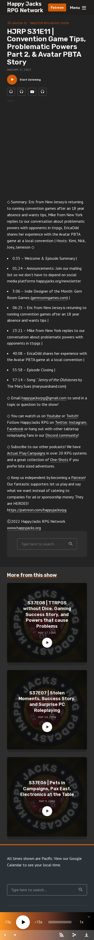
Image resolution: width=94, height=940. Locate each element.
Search (71, 544)
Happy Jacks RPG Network (25, 7)
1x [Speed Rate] (81, 922)
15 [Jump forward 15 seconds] (38, 922)
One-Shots (59, 459)
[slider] (59, 922)
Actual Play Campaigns (26, 453)
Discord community (61, 435)
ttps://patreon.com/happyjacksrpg (37, 509)
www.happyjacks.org (24, 527)
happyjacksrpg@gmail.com (44, 397)
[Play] (23, 922)
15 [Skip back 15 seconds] (7, 922)
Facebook (15, 428)
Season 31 (19, 23)
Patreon (57, 7)
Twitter (61, 422)
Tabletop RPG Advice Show (49, 23)
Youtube (54, 415)
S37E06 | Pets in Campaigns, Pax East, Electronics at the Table (47, 788)
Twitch (71, 415)
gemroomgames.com (49, 297)
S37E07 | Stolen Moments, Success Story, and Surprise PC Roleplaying (47, 701)
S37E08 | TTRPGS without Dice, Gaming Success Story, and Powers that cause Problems (47, 614)
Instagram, (78, 422)
